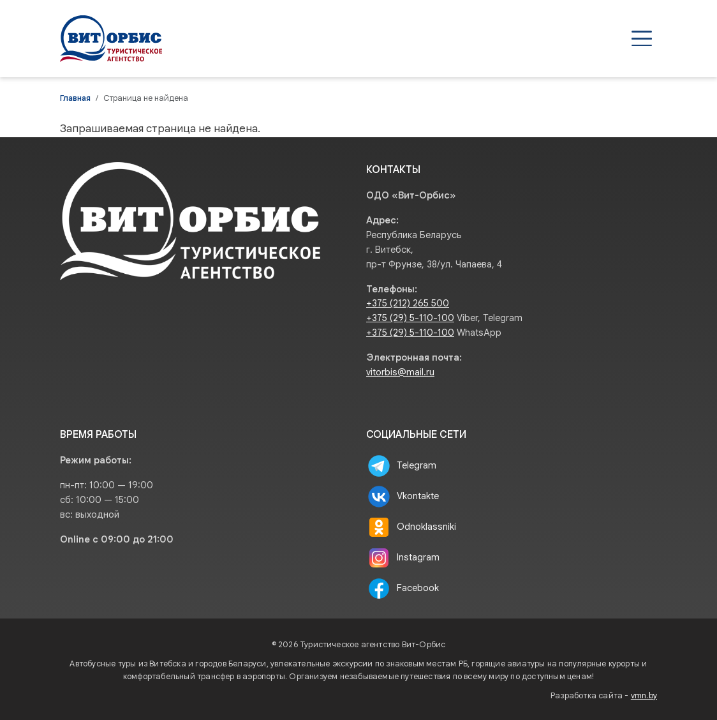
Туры (327, 38)
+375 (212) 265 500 (407, 303)
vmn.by (644, 696)
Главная (75, 98)
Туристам (483, 38)
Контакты (617, 38)
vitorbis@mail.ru (400, 372)
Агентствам (399, 38)
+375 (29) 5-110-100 (410, 318)
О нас (550, 38)
